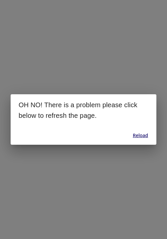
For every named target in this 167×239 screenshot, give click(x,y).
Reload (140, 135)
